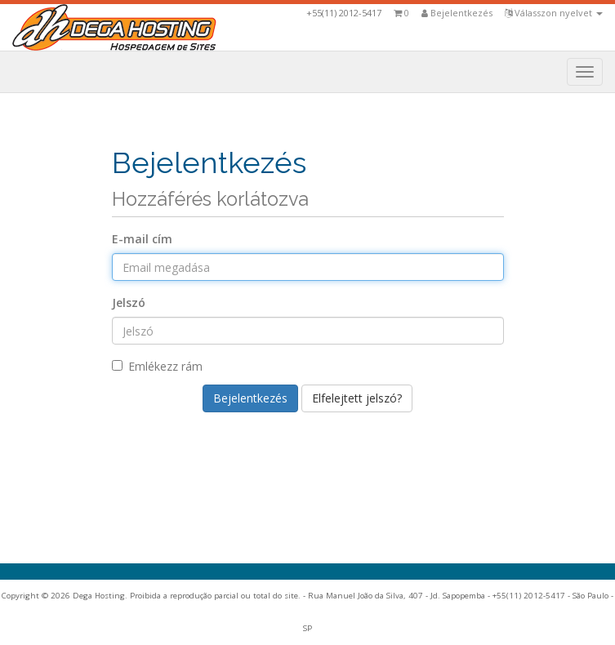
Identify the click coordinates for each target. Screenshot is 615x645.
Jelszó (128, 302)
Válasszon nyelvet (554, 13)
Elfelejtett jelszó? (357, 398)
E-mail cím (142, 239)
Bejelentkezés (456, 13)
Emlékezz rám (157, 366)
